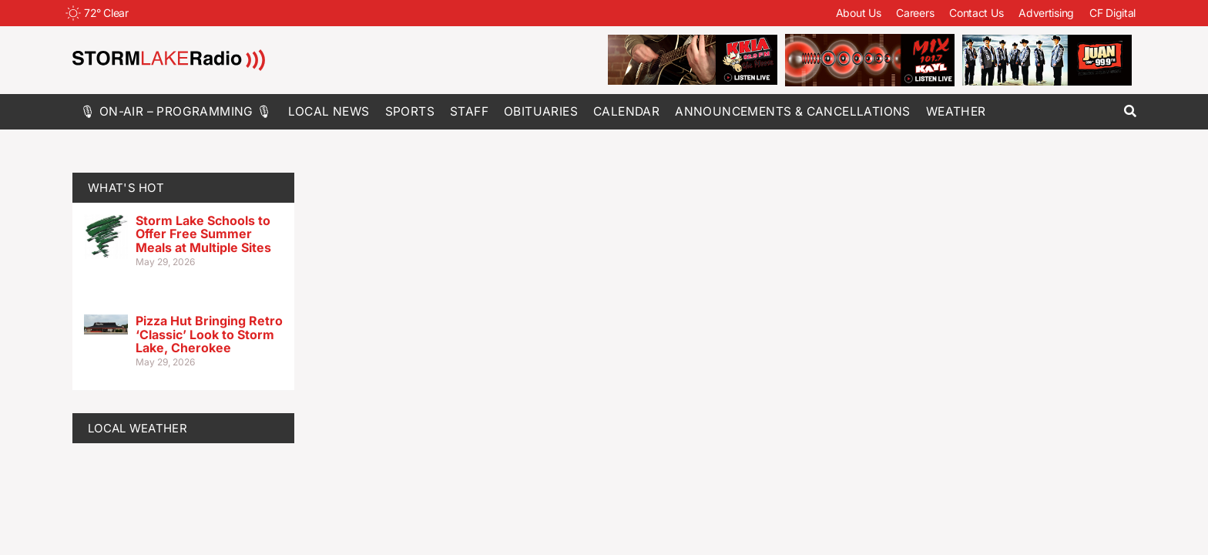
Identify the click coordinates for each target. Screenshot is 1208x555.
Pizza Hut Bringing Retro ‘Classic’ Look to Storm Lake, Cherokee (209, 334)
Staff (469, 111)
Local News (329, 111)
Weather (956, 111)
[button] (1129, 111)
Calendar (626, 111)
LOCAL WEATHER (137, 428)
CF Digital (1112, 12)
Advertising (1046, 12)
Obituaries (541, 111)
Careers (915, 12)
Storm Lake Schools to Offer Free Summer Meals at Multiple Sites (203, 234)
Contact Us (976, 12)
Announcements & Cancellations (793, 111)
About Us (858, 12)
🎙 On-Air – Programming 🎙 (176, 111)
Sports (410, 111)
